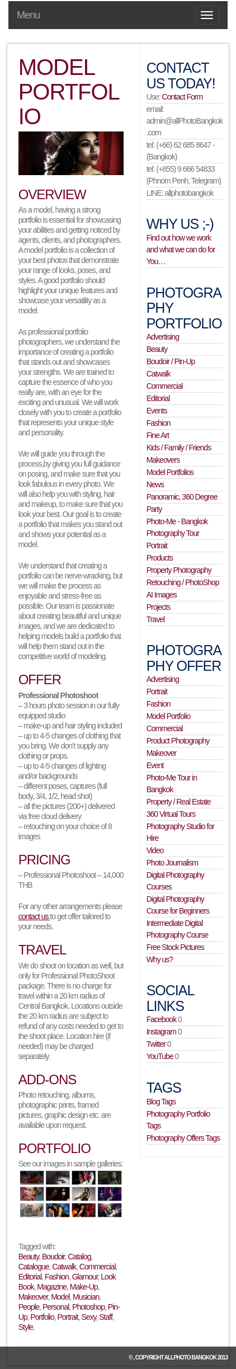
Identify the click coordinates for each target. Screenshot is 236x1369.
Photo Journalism (172, 862)
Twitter (156, 1043)
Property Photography (179, 570)
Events (157, 410)
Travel (155, 619)
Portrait (67, 1316)
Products (160, 557)
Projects (159, 607)
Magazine (52, 1286)
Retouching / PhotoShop (183, 582)
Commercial (97, 1266)
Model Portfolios (170, 472)
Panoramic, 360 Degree (182, 496)
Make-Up (84, 1286)
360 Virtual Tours (171, 814)
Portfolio (42, 1316)
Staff (105, 1316)
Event (155, 765)
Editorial (30, 1276)
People (29, 1306)
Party (154, 509)
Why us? (160, 959)
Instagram (161, 1031)
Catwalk (64, 1266)
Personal (56, 1306)
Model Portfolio (168, 716)
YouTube (160, 1056)
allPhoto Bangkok (190, 1357)
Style (25, 1327)
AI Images (162, 594)
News (155, 484)
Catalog (79, 1256)
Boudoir (53, 1256)
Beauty (28, 1256)
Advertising (163, 336)
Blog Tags (161, 1101)
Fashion (57, 1276)
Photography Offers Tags (183, 1137)
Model (60, 1296)
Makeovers (163, 459)
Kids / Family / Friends (179, 447)
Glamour (85, 1276)
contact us (34, 916)
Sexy (88, 1316)
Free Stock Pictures (175, 947)
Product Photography (178, 740)
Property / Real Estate (179, 801)
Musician (86, 1296)
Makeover (33, 1296)
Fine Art (158, 435)
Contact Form (182, 96)
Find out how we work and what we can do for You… (181, 249)
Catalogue (33, 1266)
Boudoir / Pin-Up (171, 361)
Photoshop (88, 1306)
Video (155, 850)
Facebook (161, 1019)
